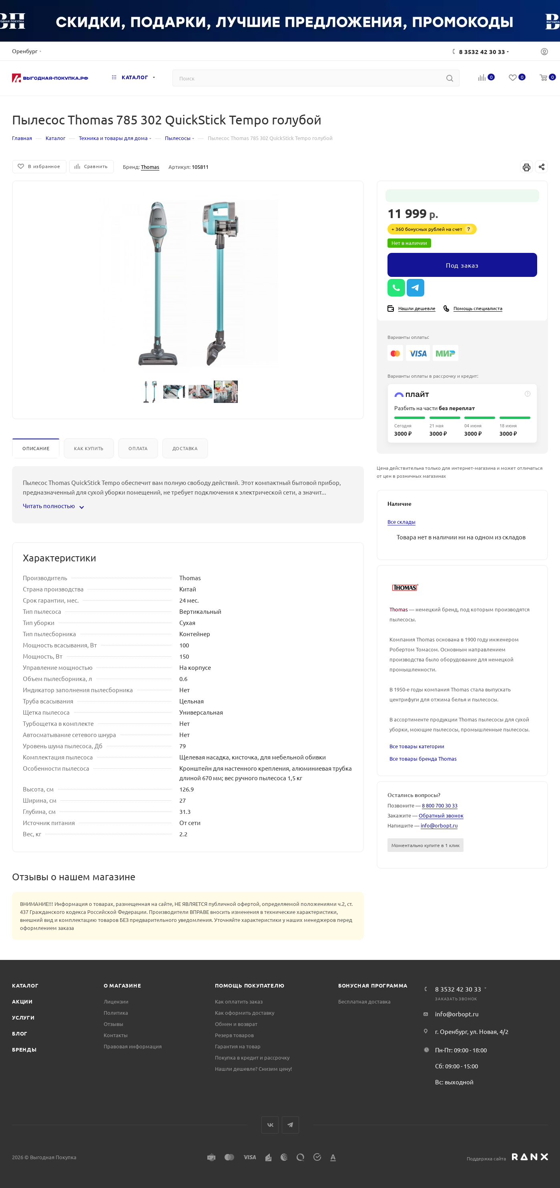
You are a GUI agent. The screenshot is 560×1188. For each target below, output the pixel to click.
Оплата (138, 448)
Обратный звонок (441, 815)
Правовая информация (133, 1046)
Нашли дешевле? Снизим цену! (253, 1068)
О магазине (122, 985)
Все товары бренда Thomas (423, 758)
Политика (116, 1012)
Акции (22, 1001)
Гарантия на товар (238, 1046)
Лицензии (116, 1001)
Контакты (116, 1035)
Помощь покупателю (250, 985)
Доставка (185, 448)
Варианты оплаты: (408, 337)
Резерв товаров (234, 1035)
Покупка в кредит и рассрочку (252, 1057)
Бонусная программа (372, 985)
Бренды (24, 1049)
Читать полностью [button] (53, 505)
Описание (35, 448)
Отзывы (113, 1023)
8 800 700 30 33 (440, 805)
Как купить (89, 448)
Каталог (25, 985)
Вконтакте (270, 1125)
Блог (20, 1033)
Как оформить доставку (244, 1012)
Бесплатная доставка (364, 1001)
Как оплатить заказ (239, 1001)
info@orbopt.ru (439, 825)
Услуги (23, 1017)
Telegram (290, 1125)
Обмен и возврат (236, 1023)
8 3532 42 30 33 (482, 52)
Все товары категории (416, 746)
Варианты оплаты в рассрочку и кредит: (432, 376)
